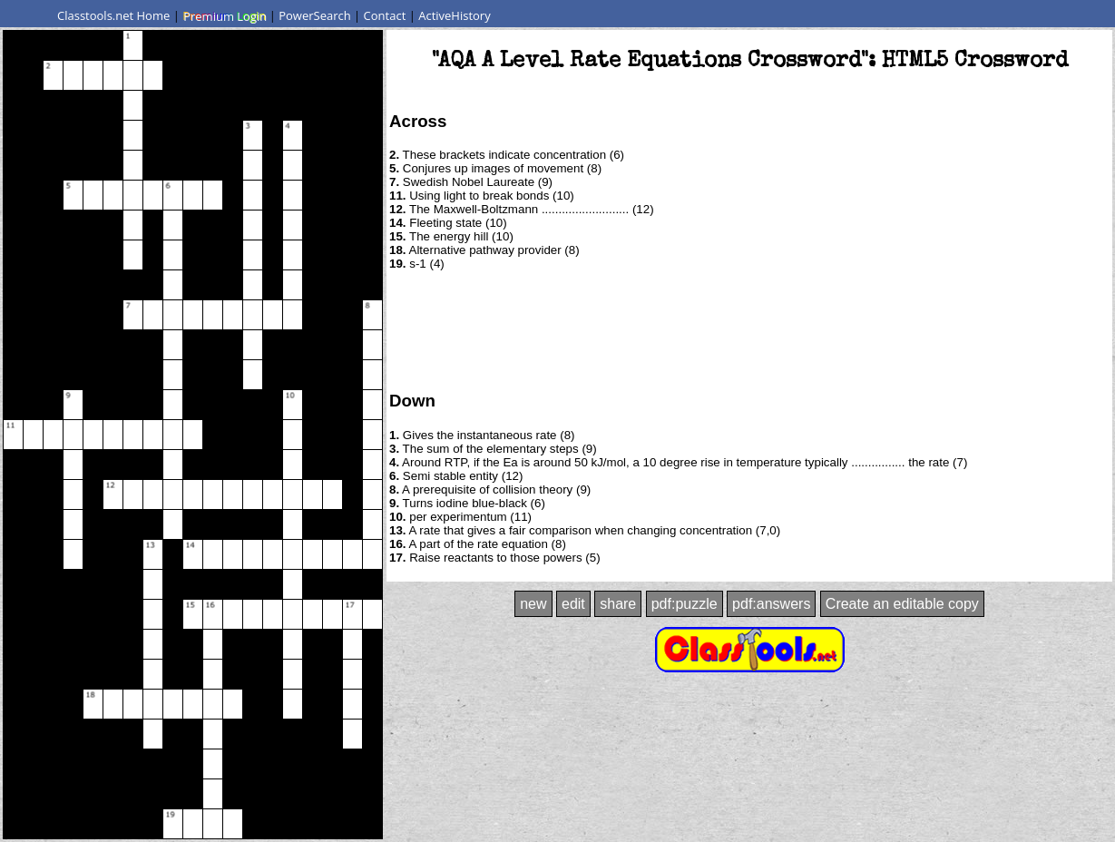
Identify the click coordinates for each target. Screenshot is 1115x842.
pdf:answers (771, 604)
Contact (385, 15)
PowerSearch (315, 15)
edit (573, 604)
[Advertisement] (749, 329)
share (618, 604)
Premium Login (224, 15)
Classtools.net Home (113, 15)
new (533, 604)
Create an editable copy (902, 604)
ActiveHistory (454, 15)
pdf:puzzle (684, 604)
